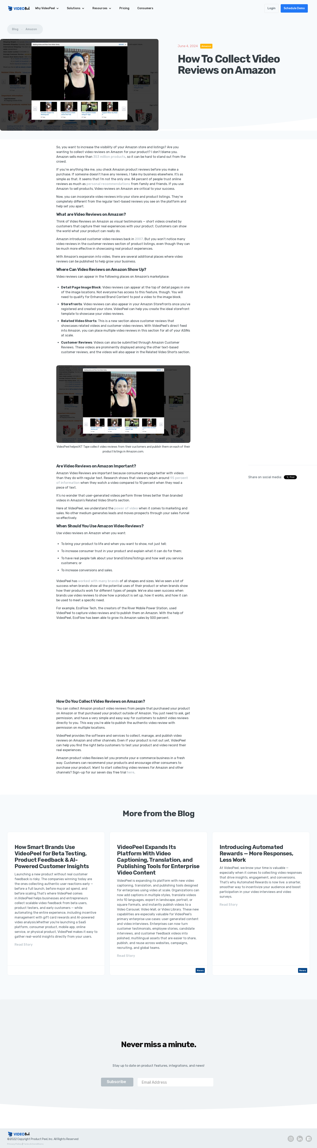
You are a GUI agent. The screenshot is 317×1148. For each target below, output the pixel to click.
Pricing (124, 8)
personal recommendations (108, 184)
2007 (139, 239)
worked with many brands (98, 581)
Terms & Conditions (33, 1144)
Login (271, 8)
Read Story (24, 944)
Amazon (31, 29)
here (130, 772)
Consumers (145, 8)
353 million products (109, 157)
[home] (19, 8)
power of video (126, 508)
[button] (47, 8)
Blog (15, 29)
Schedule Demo (294, 8)
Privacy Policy (14, 1144)
